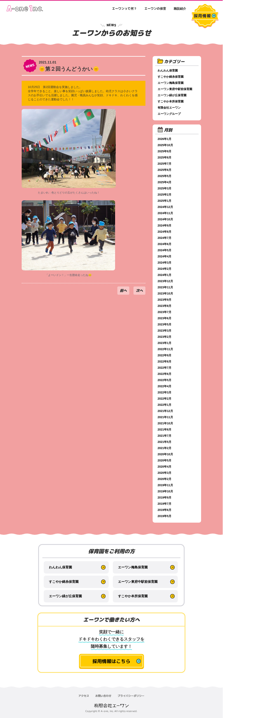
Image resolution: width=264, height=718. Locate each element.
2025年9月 (164, 151)
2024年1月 (164, 275)
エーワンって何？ (124, 8)
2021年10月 (165, 423)
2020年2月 (164, 479)
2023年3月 (164, 330)
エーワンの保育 (155, 8)
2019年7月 (164, 503)
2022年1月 (164, 404)
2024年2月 (164, 268)
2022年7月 (164, 367)
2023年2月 (164, 336)
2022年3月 (164, 392)
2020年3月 (164, 472)
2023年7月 (164, 312)
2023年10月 (165, 293)
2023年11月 (165, 287)
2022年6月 (164, 373)
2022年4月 (164, 386)
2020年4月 (164, 466)
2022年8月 (164, 361)
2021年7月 (164, 435)
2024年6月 (164, 244)
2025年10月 (165, 145)
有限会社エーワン (169, 107)
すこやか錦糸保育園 (171, 76)
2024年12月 (165, 207)
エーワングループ (169, 113)
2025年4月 (164, 182)
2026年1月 (164, 139)
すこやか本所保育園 (171, 101)
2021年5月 (164, 441)
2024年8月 (164, 231)
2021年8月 (164, 429)
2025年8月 (164, 157)
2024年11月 (165, 213)
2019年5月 (164, 516)
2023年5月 (164, 324)
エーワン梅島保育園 (171, 82)
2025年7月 (164, 163)
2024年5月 (164, 250)
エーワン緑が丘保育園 (172, 95)
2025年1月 (164, 200)
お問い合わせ (103, 696)
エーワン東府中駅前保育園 (175, 89)
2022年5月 (164, 380)
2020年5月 (164, 460)
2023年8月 (164, 305)
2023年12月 (165, 281)
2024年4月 (164, 256)
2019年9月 (164, 497)
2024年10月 (165, 219)
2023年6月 (164, 318)
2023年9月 (164, 299)
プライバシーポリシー (131, 696)
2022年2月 (164, 398)
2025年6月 (164, 169)
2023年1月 (164, 343)
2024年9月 (164, 225)
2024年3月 (164, 262)
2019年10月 (165, 491)
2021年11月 (165, 417)
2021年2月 (164, 448)
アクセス (83, 696)
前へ (123, 290)
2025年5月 (164, 176)
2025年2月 (164, 194)
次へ (139, 290)
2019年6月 (164, 510)
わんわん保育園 (168, 70)
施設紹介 (180, 8)
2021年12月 (165, 411)
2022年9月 (164, 355)
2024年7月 (164, 237)
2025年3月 (164, 188)
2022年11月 (165, 349)
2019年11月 (165, 485)
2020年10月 (165, 454)
